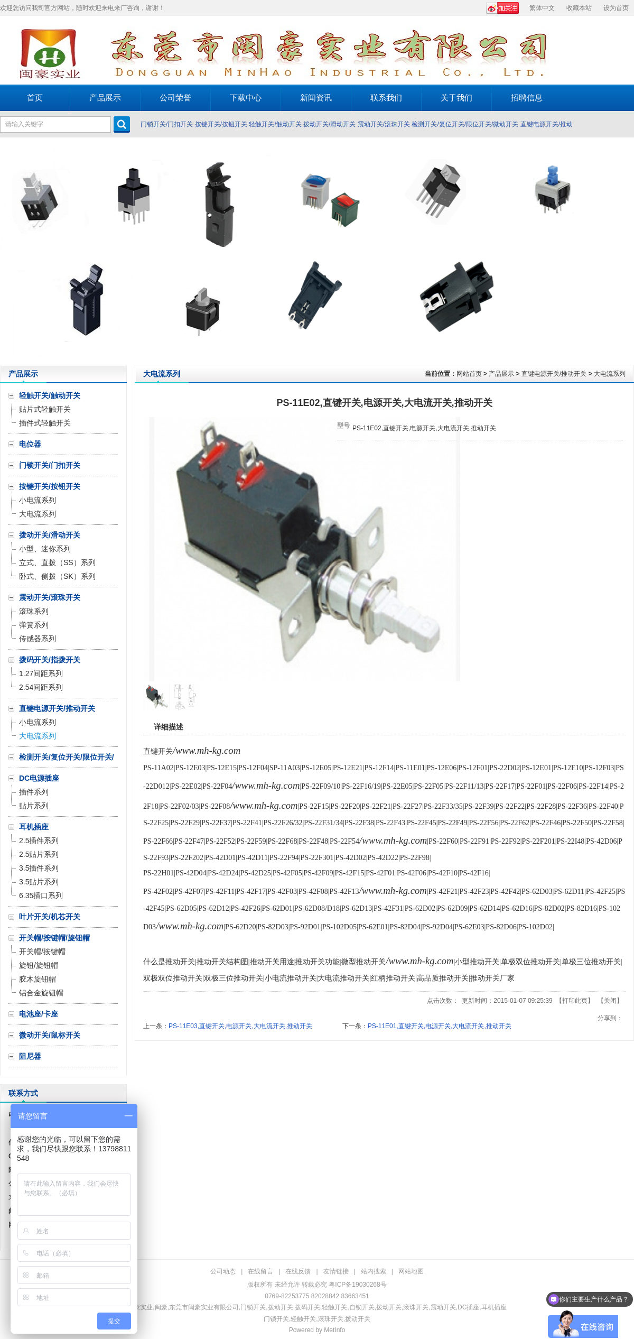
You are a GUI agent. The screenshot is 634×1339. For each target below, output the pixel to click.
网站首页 (469, 373)
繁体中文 (542, 8)
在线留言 (260, 1271)
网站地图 (411, 1271)
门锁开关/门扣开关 (167, 124)
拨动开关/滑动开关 (329, 124)
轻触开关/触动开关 (275, 124)
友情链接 (336, 1271)
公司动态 (223, 1271)
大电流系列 (610, 373)
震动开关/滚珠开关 (384, 124)
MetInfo (334, 1330)
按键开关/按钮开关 (221, 124)
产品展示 (501, 373)
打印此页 (575, 1000)
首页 (35, 97)
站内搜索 (373, 1271)
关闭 (610, 1000)
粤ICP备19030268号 (357, 1284)
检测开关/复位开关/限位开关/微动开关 (465, 124)
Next (623, 251)
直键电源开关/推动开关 (553, 373)
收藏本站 (579, 8)
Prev (11, 251)
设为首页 (616, 8)
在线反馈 (298, 1271)
